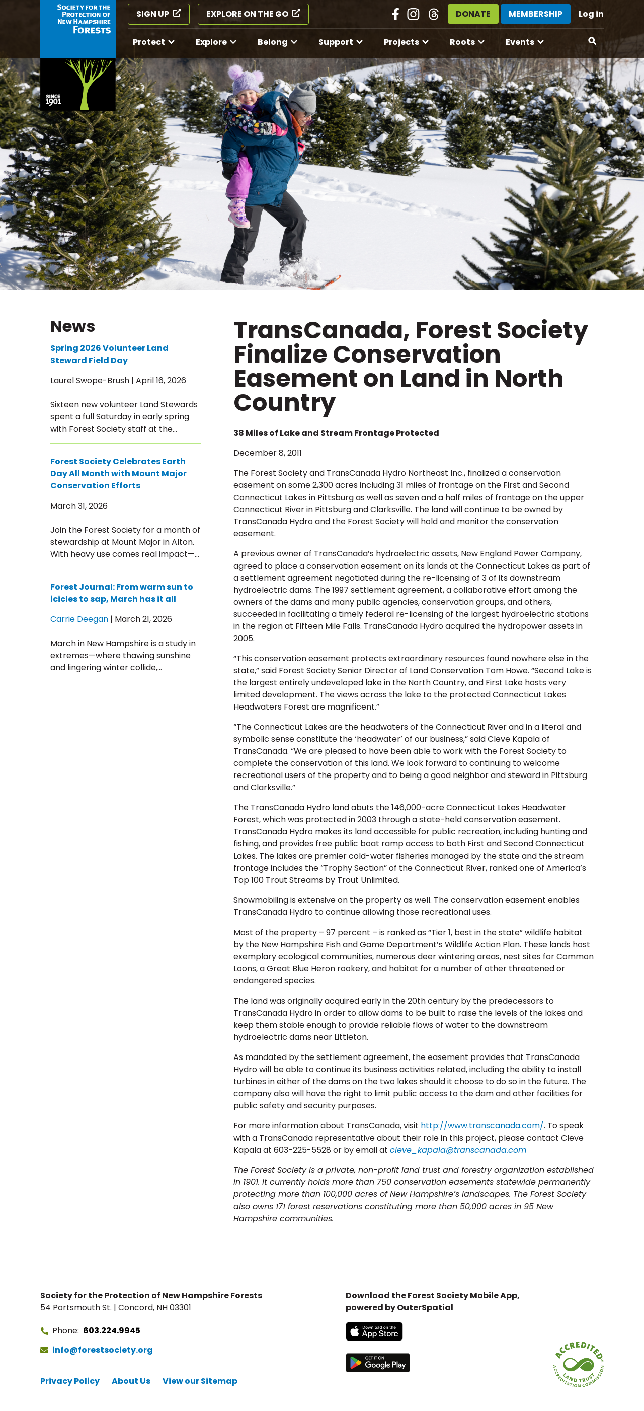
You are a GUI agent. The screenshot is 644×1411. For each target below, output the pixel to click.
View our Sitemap (200, 1381)
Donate (473, 14)
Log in (591, 14)
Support (335, 42)
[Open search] (593, 41)
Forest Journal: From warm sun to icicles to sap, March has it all (121, 593)
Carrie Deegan (79, 619)
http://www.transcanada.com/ (482, 1126)
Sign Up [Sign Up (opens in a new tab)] (152, 14)
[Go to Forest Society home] (78, 55)
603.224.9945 (111, 1330)
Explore (211, 42)
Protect (149, 42)
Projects (401, 42)
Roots (462, 42)
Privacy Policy (70, 1381)
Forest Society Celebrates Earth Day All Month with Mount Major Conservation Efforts (118, 473)
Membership (535, 14)
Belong (273, 42)
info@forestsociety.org (102, 1350)
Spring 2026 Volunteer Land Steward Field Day (109, 354)
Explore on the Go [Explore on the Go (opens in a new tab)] (247, 14)
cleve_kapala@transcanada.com (458, 1150)
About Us (131, 1381)
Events (520, 42)
